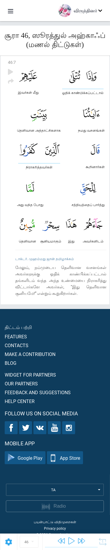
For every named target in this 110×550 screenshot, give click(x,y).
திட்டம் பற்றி (18, 327)
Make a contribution (30, 354)
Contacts (16, 345)
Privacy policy (55, 528)
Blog (10, 363)
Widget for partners (30, 375)
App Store (65, 457)
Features (16, 336)
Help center (20, 401)
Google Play (25, 457)
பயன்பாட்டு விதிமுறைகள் (55, 521)
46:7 (12, 62)
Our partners (21, 383)
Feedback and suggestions (38, 392)
